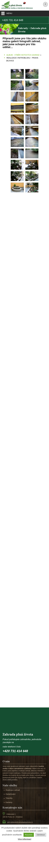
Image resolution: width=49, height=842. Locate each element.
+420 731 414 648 (12, 20)
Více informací (24, 839)
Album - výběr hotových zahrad (22, 55)
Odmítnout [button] (41, 835)
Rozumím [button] (28, 835)
